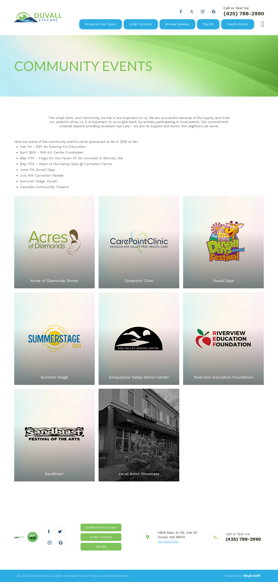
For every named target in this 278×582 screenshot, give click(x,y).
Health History (237, 24)
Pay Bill (208, 24)
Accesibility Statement (113, 576)
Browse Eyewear (177, 24)
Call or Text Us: (243, 11)
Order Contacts (140, 24)
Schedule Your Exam (100, 24)
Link (170, 537)
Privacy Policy (87, 576)
